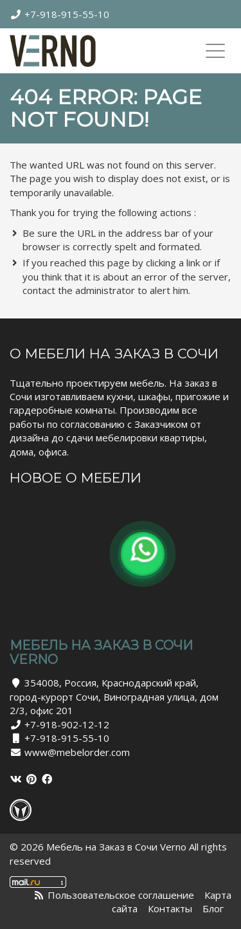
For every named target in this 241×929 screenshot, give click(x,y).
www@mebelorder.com (77, 752)
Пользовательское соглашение (121, 894)
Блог (213, 908)
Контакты (170, 908)
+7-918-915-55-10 (66, 14)
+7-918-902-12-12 (66, 724)
